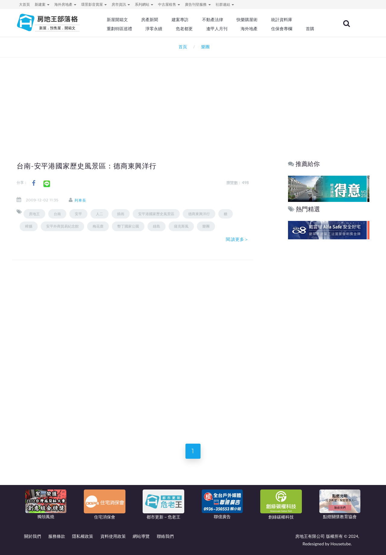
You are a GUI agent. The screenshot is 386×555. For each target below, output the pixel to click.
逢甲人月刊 (216, 28)
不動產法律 (212, 19)
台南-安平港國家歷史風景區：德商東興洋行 (87, 166)
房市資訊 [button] (121, 4)
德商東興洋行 (199, 214)
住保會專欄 (281, 28)
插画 (120, 214)
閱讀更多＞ (237, 239)
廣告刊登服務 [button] (197, 4)
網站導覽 (141, 536)
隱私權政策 (82, 536)
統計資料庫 (281, 19)
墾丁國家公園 (128, 226)
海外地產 (249, 28)
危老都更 (184, 28)
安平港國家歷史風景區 (156, 214)
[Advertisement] (193, 98)
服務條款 (56, 536)
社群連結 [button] (225, 4)
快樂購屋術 (247, 19)
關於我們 (32, 536)
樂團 (206, 226)
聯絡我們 (165, 536)
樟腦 (28, 226)
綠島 (156, 226)
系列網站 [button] (144, 4)
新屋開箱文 (117, 19)
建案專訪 (180, 19)
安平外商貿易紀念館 (62, 226)
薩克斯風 (181, 226)
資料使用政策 (113, 536)
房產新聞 (149, 19)
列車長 (80, 200)
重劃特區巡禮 (119, 28)
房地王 (34, 214)
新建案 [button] (42, 4)
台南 (57, 214)
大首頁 (24, 4)
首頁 (181, 46)
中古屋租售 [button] (169, 4)
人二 (99, 214)
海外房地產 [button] (65, 4)
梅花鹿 (98, 226)
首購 (310, 28)
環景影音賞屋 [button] (94, 4)
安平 (78, 214)
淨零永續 (153, 28)
